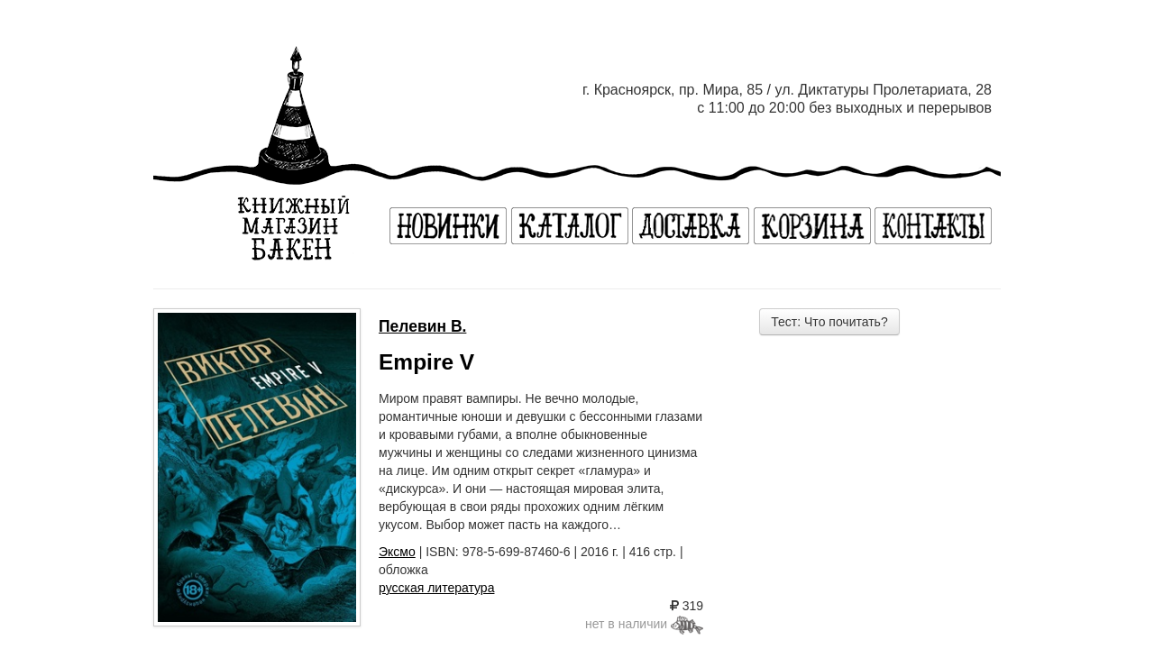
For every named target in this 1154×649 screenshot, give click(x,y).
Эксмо (397, 551)
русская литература (436, 587)
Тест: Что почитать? (829, 322)
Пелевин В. (422, 326)
